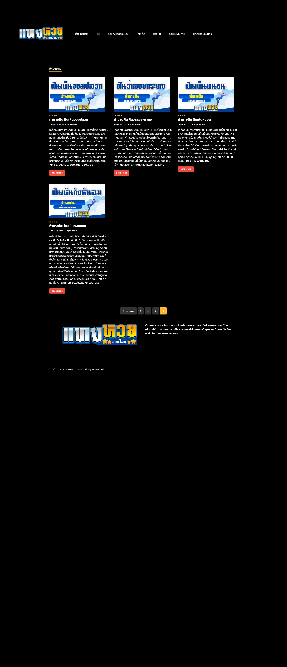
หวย (98, 33)
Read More (56, 172)
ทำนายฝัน (53, 115)
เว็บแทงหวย (81, 33)
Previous (128, 311)
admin (73, 124)
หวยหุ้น (157, 33)
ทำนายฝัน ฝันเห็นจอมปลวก (68, 119)
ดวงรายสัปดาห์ (177, 33)
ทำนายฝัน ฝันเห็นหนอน (194, 119)
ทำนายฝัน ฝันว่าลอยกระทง (133, 119)
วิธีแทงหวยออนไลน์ (118, 33)
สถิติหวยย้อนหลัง (202, 33)
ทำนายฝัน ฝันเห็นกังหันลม (67, 225)
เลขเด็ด (141, 33)
